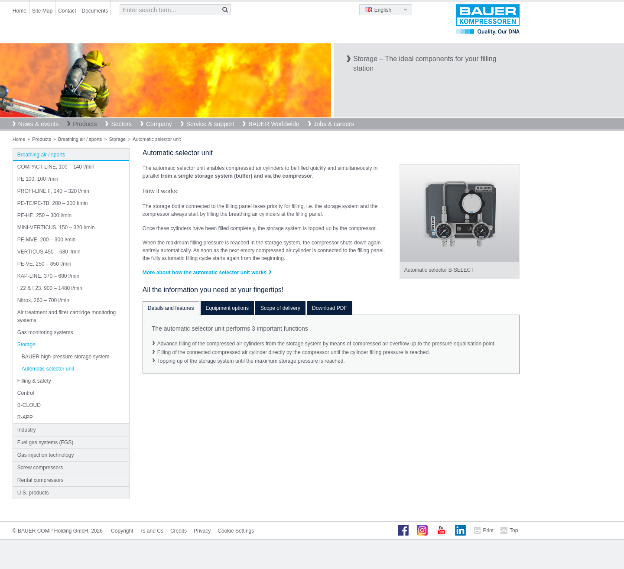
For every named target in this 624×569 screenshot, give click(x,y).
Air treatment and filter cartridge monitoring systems (66, 316)
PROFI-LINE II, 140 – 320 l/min (53, 191)
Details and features (171, 308)
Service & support (210, 123)
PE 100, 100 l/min (37, 179)
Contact (67, 11)
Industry (26, 430)
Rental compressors (40, 480)
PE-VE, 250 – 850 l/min (44, 264)
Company (159, 123)
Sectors (121, 123)
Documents (95, 11)
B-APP (25, 417)
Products (85, 123)
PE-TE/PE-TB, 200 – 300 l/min (52, 203)
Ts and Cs (151, 531)
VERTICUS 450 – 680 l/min (49, 252)
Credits (178, 531)
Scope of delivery (280, 308)
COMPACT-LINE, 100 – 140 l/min (55, 167)
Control (25, 393)
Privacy (202, 531)
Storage (117, 139)
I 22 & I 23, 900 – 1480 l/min (49, 288)
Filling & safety (34, 381)
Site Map (42, 11)
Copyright (122, 531)
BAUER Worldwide (273, 123)
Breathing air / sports (80, 139)
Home (19, 11)
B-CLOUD (29, 405)
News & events (38, 123)
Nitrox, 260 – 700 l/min (43, 300)
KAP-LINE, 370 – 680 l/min (48, 276)
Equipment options (227, 308)
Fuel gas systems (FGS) (45, 442)
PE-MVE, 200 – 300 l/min (46, 240)
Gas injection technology (45, 455)
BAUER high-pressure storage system (66, 357)
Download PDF (329, 308)
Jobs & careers (334, 123)
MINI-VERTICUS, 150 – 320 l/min (56, 227)
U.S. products (33, 493)
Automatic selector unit (48, 369)
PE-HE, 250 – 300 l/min (44, 215)
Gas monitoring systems (45, 332)
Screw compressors (40, 468)
